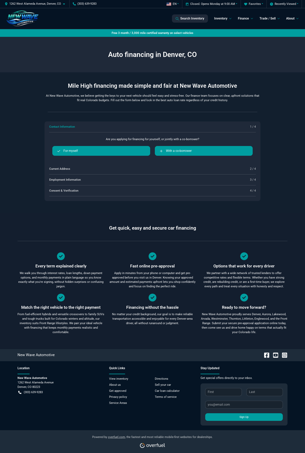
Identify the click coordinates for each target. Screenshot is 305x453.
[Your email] (244, 405)
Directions (161, 378)
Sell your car (163, 385)
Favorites (252, 4)
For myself (67, 151)
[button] (36, 4)
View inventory (118, 378)
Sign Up (244, 416)
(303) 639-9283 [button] (84, 3)
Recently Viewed (283, 4)
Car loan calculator (167, 391)
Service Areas (118, 403)
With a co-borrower (176, 151)
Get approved (117, 391)
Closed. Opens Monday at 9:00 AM (210, 4)
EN (172, 4)
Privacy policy (118, 397)
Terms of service (166, 397)
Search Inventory (190, 18)
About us (115, 385)
